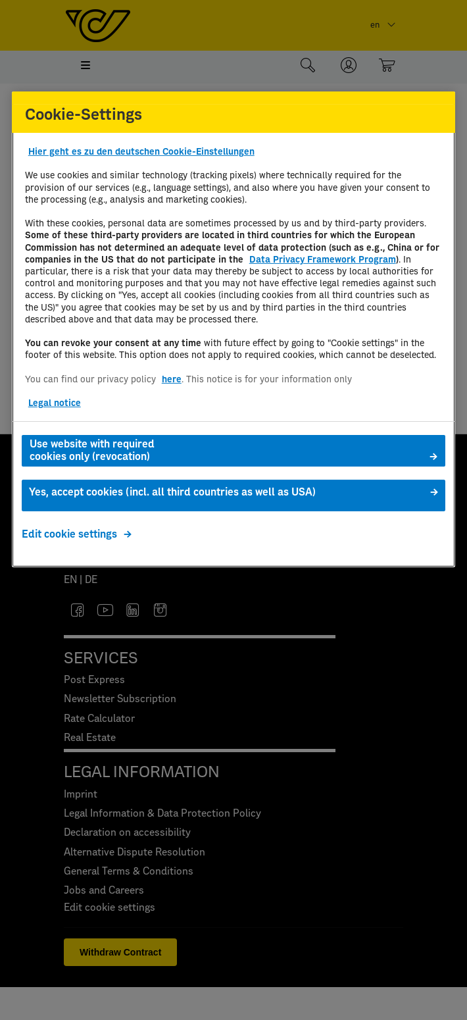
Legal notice (54, 403)
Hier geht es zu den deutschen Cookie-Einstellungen (141, 152)
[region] (234, 329)
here (172, 379)
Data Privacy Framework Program (322, 260)
